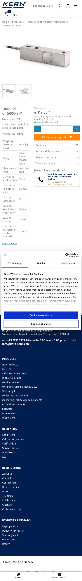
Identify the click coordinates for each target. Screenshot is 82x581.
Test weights (9, 391)
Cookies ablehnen (41, 324)
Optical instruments (13, 404)
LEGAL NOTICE (35, 543)
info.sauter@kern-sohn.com (60, 184)
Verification (9, 443)
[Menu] (76, 6)
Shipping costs (10, 496)
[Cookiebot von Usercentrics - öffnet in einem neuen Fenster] (65, 255)
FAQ (4, 456)
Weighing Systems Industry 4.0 (19, 386)
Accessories (9, 413)
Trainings (47, 456)
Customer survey (51, 470)
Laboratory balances (14, 373)
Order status (9, 500)
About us (47, 434)
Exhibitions (8, 434)
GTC (48, 543)
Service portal (10, 448)
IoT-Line (7, 369)
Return (6, 504)
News (45, 452)
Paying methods (11, 487)
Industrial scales (11, 377)
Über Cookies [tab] (67, 263)
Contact (46, 439)
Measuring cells (11, 25)
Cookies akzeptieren (41, 315)
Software (7, 408)
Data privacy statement (66, 543)
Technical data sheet (57, 151)
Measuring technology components (48, 21)
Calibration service (13, 439)
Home (5, 21)
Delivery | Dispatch (13, 491)
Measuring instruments (15, 395)
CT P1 (19, 119)
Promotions (8, 417)
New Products (10, 364)
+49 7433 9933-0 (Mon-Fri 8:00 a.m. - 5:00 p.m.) (34, 340)
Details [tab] (41, 263)
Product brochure (57, 157)
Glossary (47, 465)
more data (9, 243)
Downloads (8, 452)
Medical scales (10, 382)
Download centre (57, 163)
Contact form (49, 443)
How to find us (50, 448)
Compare (57, 145)
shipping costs (57, 564)
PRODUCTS (18, 21)
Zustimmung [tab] (14, 263)
